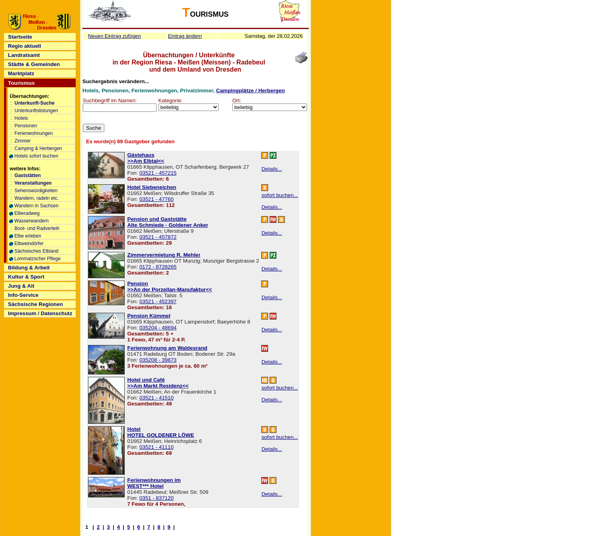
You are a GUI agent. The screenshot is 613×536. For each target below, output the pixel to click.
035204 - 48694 (157, 328)
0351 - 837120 (156, 498)
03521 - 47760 (156, 199)
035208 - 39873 (157, 360)
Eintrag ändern (185, 36)
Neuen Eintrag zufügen (114, 36)
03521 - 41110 (156, 447)
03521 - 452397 (157, 301)
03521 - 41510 (156, 398)
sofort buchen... (279, 195)
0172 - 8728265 (157, 267)
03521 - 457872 (157, 237)
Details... (271, 169)
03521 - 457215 (157, 173)
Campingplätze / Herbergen (250, 91)
